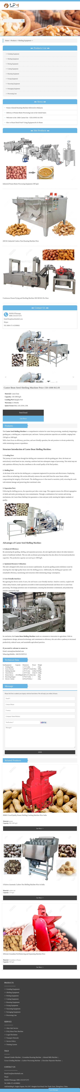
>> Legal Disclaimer (10, 1035)
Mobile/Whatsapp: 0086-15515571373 (16, 1080)
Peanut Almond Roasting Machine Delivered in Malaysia (23, 108)
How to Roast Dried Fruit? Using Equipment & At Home (23, 122)
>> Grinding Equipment (12, 54)
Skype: (6, 322)
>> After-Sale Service (11, 1028)
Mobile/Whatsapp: (40, 315)
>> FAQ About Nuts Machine (13, 1031)
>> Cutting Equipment (12, 69)
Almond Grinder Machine (12, 1057)
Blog (34, 13)
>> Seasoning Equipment (13, 83)
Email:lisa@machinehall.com (13, 319)
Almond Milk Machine (50, 1057)
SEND (40, 752)
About (55, 13)
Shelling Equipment (24, 40)
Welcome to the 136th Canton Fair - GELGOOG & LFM (23, 117)
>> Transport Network (11, 1038)
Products (23, 13)
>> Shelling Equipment (12, 59)
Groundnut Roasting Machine (31, 1057)
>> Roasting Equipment (12, 74)
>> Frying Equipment (12, 79)
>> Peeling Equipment (12, 64)
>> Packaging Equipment (13, 88)
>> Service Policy (10, 1041)
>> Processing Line (11, 93)
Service (44, 13)
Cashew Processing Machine (31, 1060)
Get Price (23, 419)
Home (11, 13)
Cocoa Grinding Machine (12, 1060)
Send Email (23, 413)
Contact (66, 13)
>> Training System (10, 1044)
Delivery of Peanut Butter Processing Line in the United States (25, 113)
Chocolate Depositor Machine (51, 1060)
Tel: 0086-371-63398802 (12, 325)
